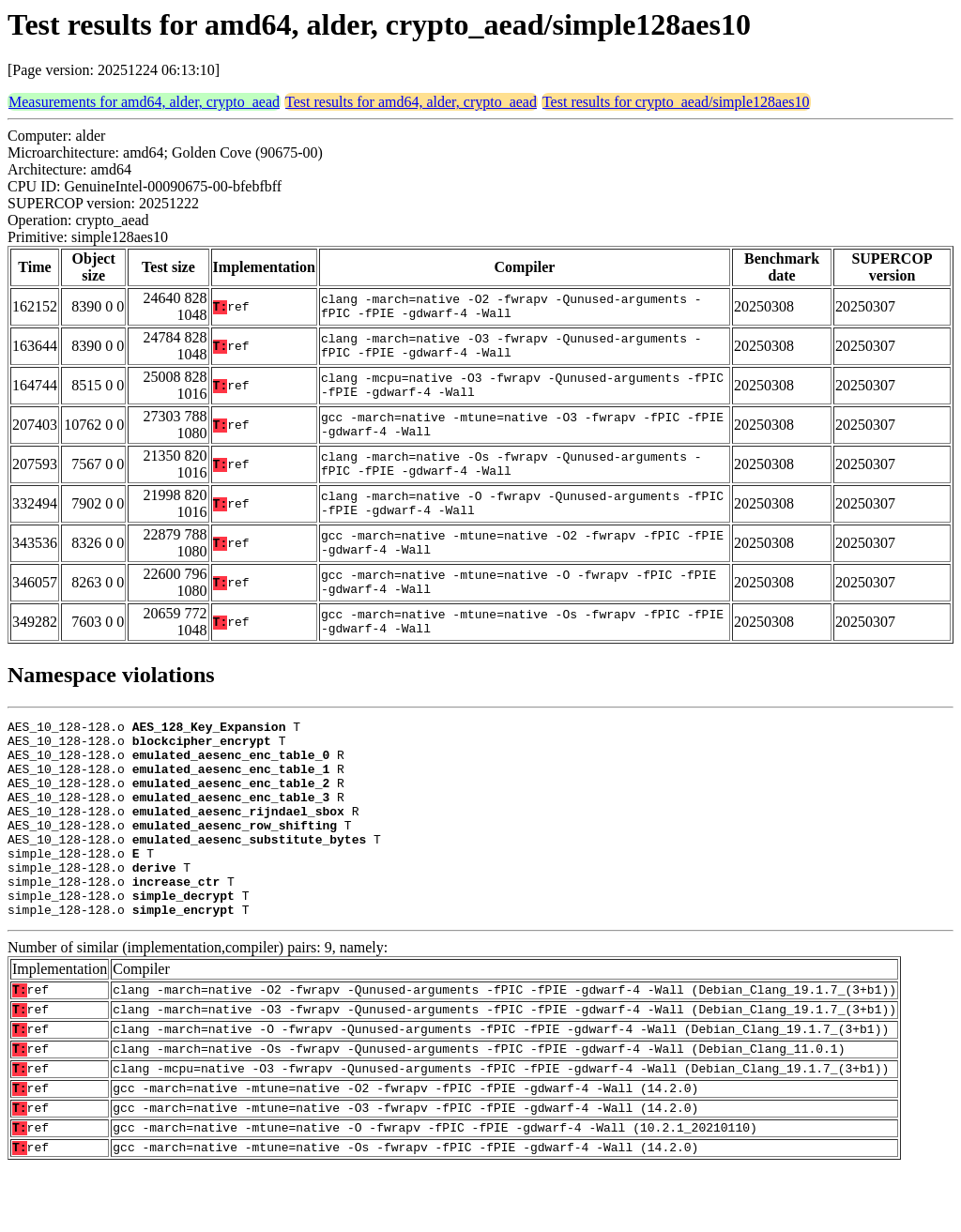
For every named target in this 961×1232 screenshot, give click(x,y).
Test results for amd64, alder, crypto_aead (411, 102)
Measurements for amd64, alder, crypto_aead (144, 102)
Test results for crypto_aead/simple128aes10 (676, 102)
